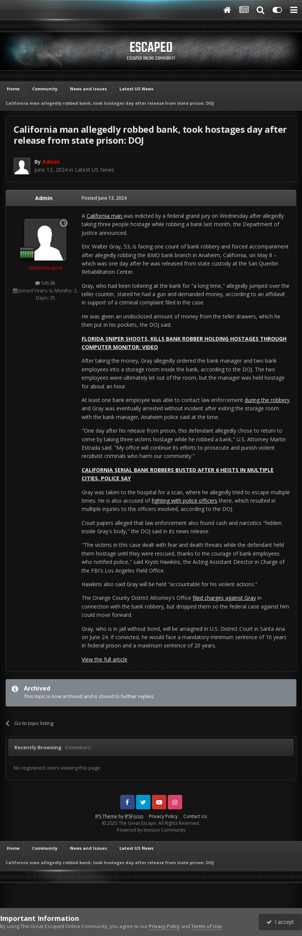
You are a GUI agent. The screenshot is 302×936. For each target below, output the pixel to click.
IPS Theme (106, 816)
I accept (280, 921)
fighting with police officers (184, 500)
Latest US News (94, 169)
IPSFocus (134, 816)
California (99, 215)
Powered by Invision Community (151, 830)
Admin (44, 198)
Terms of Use (206, 926)
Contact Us (195, 816)
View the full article (104, 659)
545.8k (45, 282)
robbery (280, 400)
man (117, 215)
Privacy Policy (163, 816)
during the (258, 400)
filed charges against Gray (224, 597)
